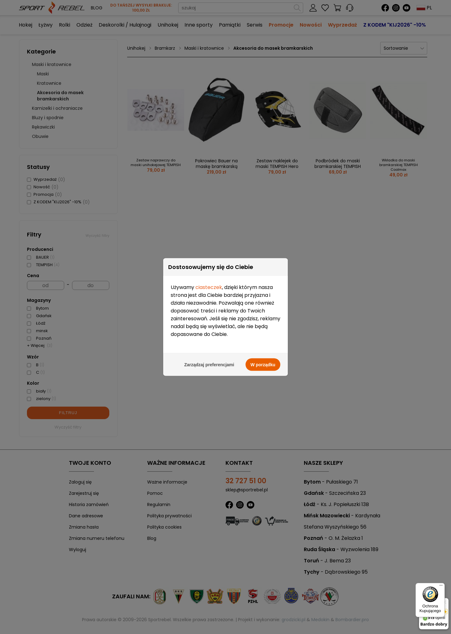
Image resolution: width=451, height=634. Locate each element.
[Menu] (441, 587)
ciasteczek (208, 285)
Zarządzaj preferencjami (209, 363)
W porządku (263, 363)
